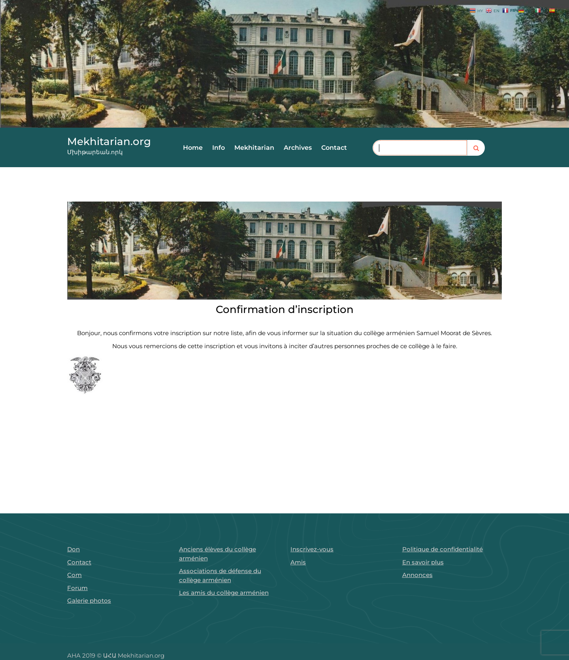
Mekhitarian (254, 147)
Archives (298, 147)
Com (74, 575)
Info (218, 147)
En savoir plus (423, 562)
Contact (334, 147)
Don (73, 549)
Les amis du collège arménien (224, 592)
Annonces (417, 575)
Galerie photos (89, 600)
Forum (77, 588)
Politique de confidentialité (442, 549)
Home (193, 147)
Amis (298, 562)
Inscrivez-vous (311, 549)
